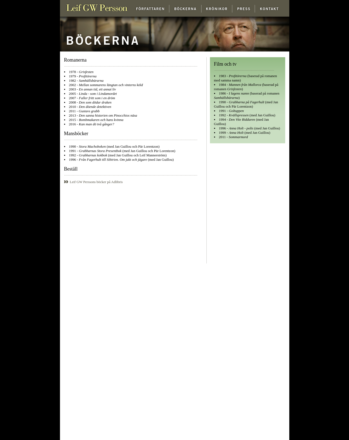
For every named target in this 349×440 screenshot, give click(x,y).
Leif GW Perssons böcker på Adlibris (93, 182)
